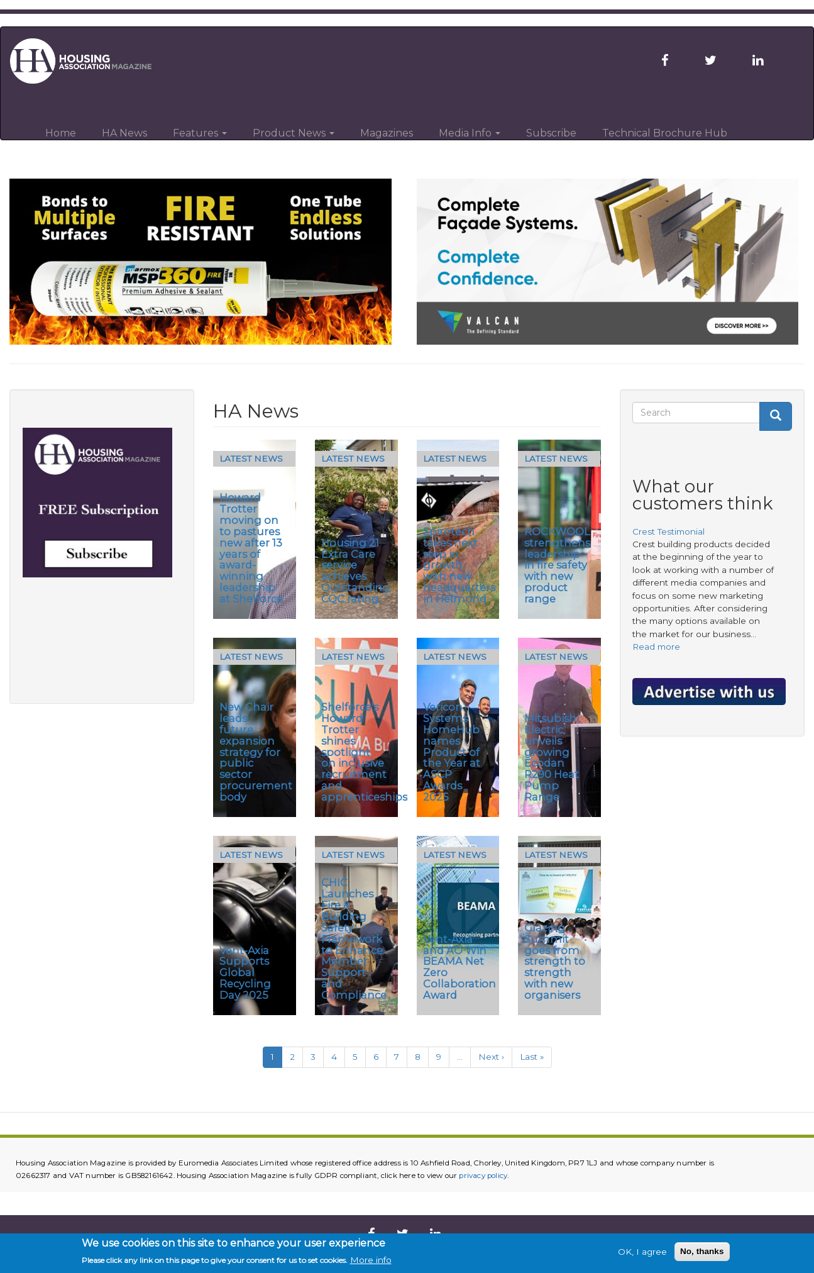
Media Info (469, 133)
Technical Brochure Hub (664, 133)
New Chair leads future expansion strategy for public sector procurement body (255, 752)
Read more (656, 647)
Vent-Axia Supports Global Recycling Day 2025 (245, 973)
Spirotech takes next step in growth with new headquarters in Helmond (459, 565)
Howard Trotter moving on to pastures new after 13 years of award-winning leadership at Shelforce (251, 548)
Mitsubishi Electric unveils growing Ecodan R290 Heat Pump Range (551, 758)
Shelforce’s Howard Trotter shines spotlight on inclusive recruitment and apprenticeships (364, 752)
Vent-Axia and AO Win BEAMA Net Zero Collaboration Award (459, 967)
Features (200, 133)
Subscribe (551, 133)
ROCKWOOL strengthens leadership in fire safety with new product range (557, 565)
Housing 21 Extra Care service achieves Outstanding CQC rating (355, 571)
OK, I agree (642, 1252)
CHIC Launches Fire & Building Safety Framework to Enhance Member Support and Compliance (354, 938)
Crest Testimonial (668, 531)
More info (371, 1260)
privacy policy (483, 1175)
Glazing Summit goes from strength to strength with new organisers (554, 961)
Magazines (386, 133)
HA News (124, 133)
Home (60, 133)
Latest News (251, 458)
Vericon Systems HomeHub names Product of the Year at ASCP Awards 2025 (451, 752)
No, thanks (702, 1251)
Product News (293, 133)
